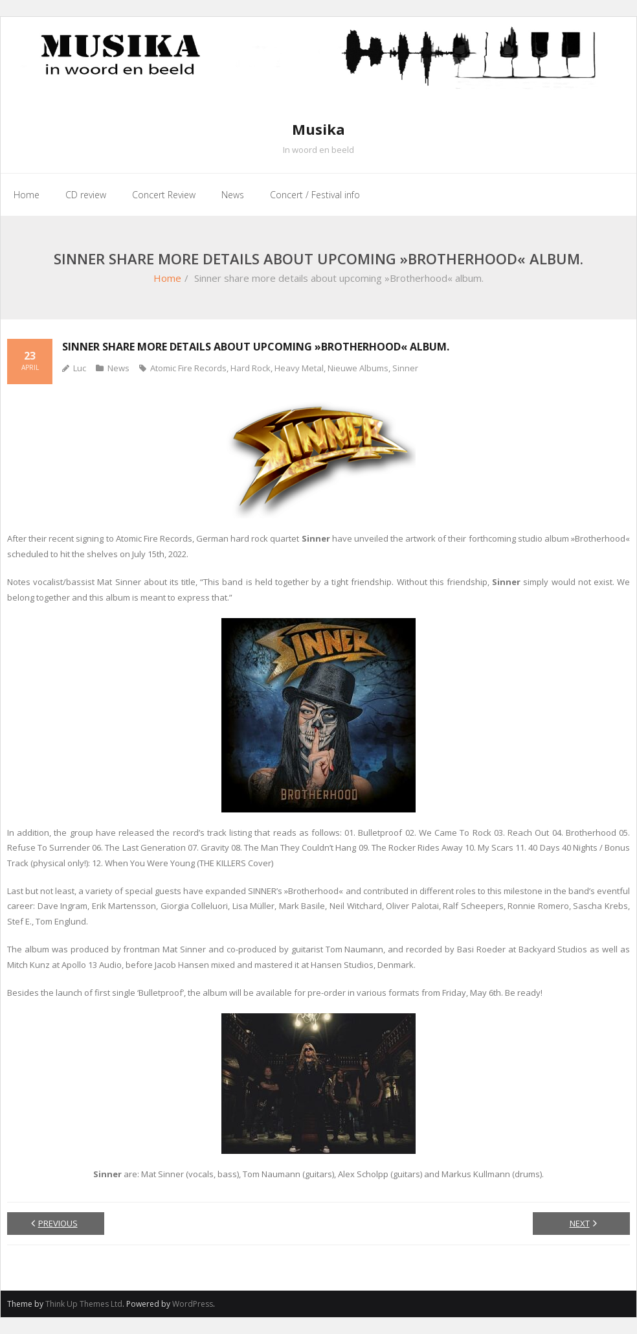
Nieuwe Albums (358, 368)
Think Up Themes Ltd (83, 1303)
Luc (79, 368)
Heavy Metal (299, 368)
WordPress (192, 1303)
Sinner (405, 368)
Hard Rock (250, 368)
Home (167, 277)
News (118, 368)
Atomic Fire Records (188, 368)
